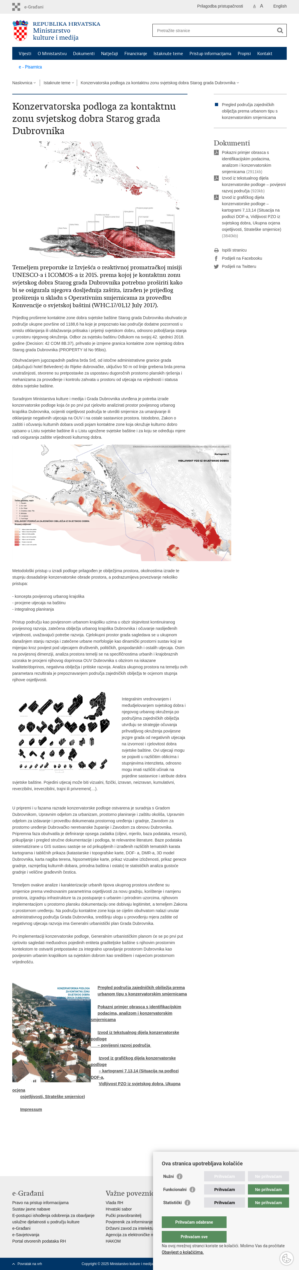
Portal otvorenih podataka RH (39, 1241)
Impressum (31, 1109)
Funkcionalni (175, 1201)
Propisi (244, 53)
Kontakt (264, 53)
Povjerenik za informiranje (129, 1222)
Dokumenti (84, 53)
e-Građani (21, 1228)
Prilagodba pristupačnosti (220, 6)
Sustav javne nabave (31, 1209)
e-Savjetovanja (25, 1234)
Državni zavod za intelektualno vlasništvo (143, 1228)
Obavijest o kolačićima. (183, 1252)
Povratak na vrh (30, 1264)
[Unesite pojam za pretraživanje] (213, 30)
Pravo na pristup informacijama (40, 1202)
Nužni (168, 1188)
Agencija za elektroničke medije (134, 1234)
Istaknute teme (168, 53)
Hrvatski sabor (119, 1209)
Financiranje (135, 53)
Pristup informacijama (210, 53)
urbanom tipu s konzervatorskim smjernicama (142, 994)
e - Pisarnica (30, 67)
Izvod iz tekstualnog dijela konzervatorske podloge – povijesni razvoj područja (254, 184)
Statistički (172, 1214)
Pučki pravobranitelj (123, 1215)
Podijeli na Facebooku (238, 258)
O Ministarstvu (52, 53)
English (280, 6)
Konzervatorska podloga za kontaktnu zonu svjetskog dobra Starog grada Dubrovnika (158, 82)
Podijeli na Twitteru (235, 266)
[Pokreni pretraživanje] (280, 30)
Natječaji (109, 53)
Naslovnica (22, 82)
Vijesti (25, 53)
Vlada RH (114, 1202)
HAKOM (113, 1241)
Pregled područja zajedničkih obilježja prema (141, 987)
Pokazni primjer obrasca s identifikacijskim (139, 1006)
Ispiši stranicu (230, 250)
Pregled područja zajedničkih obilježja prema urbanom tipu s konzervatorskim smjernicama (250, 111)
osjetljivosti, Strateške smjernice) (52, 1096)
